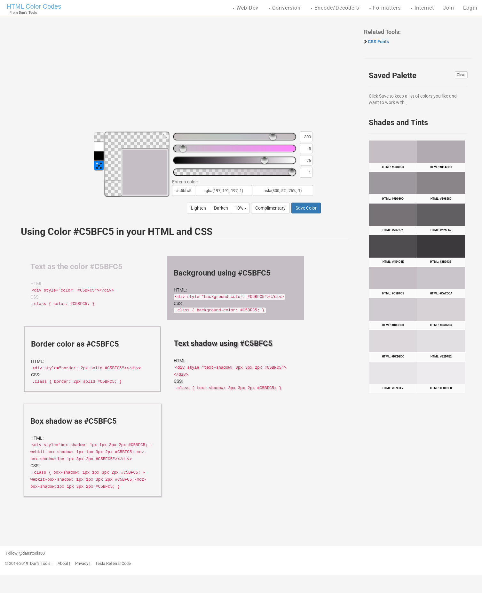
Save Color (306, 208)
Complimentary (270, 208)
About (63, 563)
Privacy (81, 563)
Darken (221, 208)
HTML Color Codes (34, 6)
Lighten (198, 208)
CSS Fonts (378, 41)
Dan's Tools (40, 563)
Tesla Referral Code (113, 563)
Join (448, 8)
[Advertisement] (182, 77)
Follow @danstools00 (25, 553)
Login (470, 8)
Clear (461, 75)
